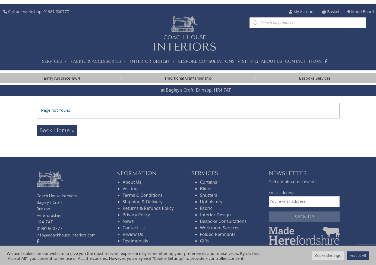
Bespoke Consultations (206, 61)
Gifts (205, 241)
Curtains (208, 182)
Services (55, 61)
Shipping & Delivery (143, 202)
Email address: (304, 198)
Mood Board (360, 11)
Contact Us (134, 228)
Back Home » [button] (57, 130)
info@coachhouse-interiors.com (66, 235)
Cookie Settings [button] (327, 255)
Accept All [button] (358, 255)
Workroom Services (219, 228)
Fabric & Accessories (99, 61)
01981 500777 (56, 11)
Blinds (206, 189)
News (315, 61)
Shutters (208, 195)
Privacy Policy (136, 215)
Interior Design (152, 61)
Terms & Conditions (143, 195)
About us (271, 61)
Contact (295, 61)
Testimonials (135, 241)
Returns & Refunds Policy (148, 208)
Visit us (152, 90)
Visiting (248, 61)
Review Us (133, 234)
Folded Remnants (218, 234)
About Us (132, 182)
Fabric (206, 208)
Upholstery (211, 202)
